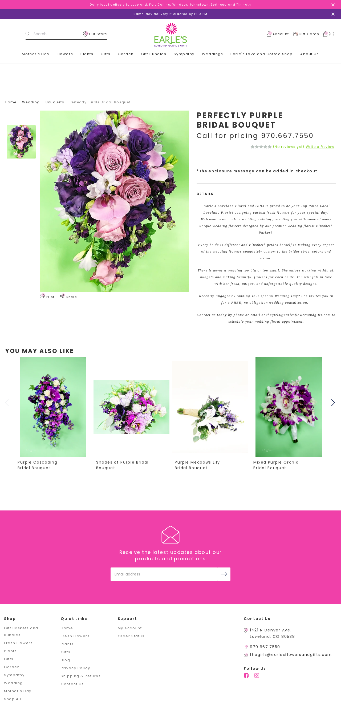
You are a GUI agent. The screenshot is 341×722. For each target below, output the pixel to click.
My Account (130, 628)
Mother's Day (35, 53)
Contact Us (72, 684)
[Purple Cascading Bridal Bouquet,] (53, 407)
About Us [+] (309, 53)
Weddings (212, 53)
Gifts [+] (105, 53)
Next (333, 402)
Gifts (9, 659)
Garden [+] (125, 53)
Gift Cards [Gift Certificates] (306, 34)
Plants (86, 53)
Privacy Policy (75, 668)
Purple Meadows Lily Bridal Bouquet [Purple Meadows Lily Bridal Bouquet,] (197, 465)
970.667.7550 (265, 647)
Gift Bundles (154, 53)
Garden (12, 667)
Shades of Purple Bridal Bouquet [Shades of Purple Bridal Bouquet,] (122, 465)
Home (67, 628)
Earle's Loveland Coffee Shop (261, 53)
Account (278, 34)
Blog (65, 660)
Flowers (65, 53)
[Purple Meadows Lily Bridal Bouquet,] (210, 407)
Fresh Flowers (18, 643)
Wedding (13, 683)
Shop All (12, 698)
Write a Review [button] (320, 146)
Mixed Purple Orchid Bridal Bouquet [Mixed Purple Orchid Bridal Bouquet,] (276, 465)
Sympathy (184, 53)
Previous (7, 402)
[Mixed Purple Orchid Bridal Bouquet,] (289, 407)
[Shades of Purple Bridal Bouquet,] (131, 407)
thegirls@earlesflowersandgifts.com (291, 654)
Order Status (131, 636)
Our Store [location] (95, 34)
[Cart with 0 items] (327, 34)
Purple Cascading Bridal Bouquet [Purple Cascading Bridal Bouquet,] (38, 465)
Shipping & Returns (81, 676)
